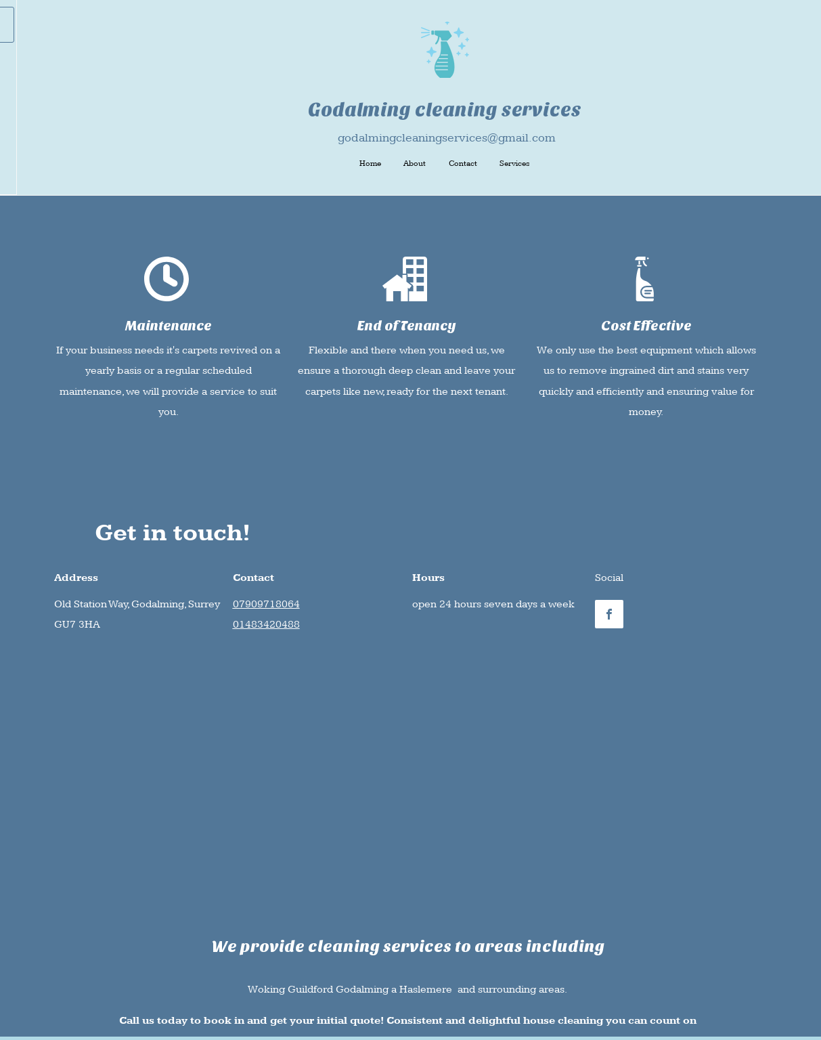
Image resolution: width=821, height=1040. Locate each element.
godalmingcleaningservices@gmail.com (447, 138)
